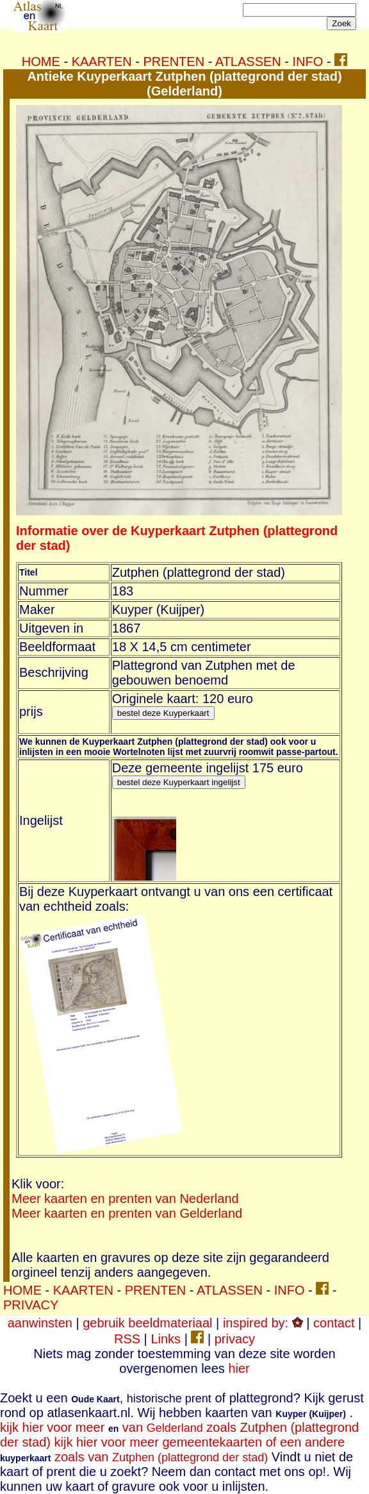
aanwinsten (40, 1323)
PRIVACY (30, 1305)
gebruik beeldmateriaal (147, 1323)
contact (333, 1323)
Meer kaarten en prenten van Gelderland (127, 1213)
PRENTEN (174, 61)
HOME (41, 61)
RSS (127, 1339)
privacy (235, 1339)
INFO (308, 61)
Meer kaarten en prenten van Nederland (125, 1198)
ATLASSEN (248, 61)
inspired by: (263, 1323)
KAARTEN (102, 61)
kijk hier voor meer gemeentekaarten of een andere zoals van (172, 1449)
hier (238, 1368)
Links (166, 1339)
